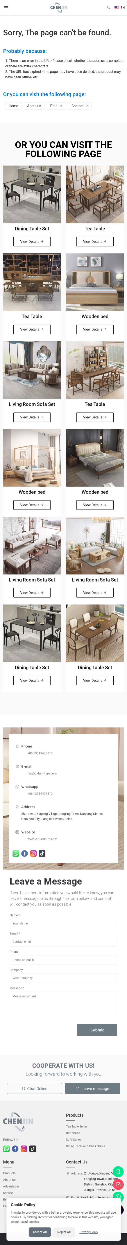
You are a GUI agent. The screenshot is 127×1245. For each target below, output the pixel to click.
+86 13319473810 (40, 757)
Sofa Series (73, 1141)
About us (34, 106)
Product (56, 106)
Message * (17, 990)
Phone (14, 954)
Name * (15, 917)
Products (9, 1175)
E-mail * (15, 935)
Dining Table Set (32, 231)
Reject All (64, 1232)
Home (13, 106)
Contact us (80, 106)
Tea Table (95, 231)
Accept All (40, 1232)
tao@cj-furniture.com (42, 777)
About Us (9, 1182)
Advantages (11, 1188)
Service (8, 1195)
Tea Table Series (77, 1128)
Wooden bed (95, 318)
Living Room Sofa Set (32, 406)
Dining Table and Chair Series (85, 1148)
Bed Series (73, 1135)
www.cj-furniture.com (42, 843)
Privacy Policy (88, 1232)
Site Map (94, 1241)
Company (16, 972)
